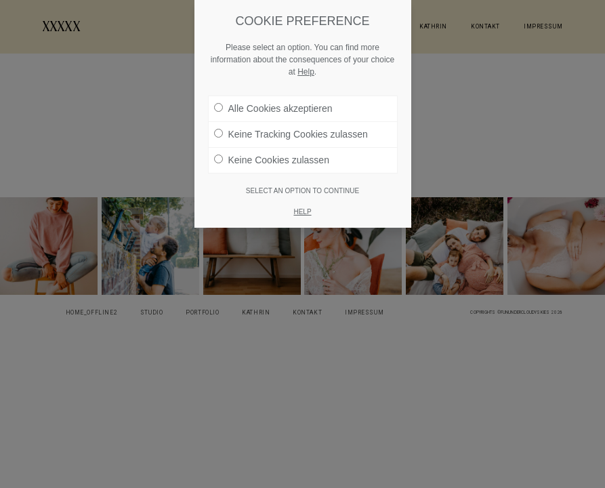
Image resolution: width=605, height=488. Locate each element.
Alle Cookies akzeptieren (273, 108)
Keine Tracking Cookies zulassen (291, 134)
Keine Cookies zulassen (271, 160)
